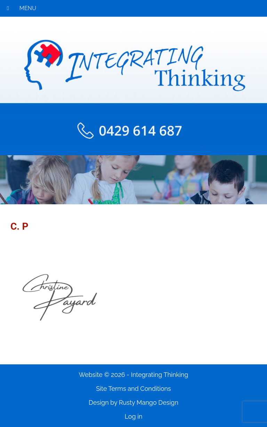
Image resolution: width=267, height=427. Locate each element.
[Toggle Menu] (8, 8)
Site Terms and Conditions (133, 388)
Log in (133, 416)
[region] (133, 179)
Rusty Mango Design (148, 402)
